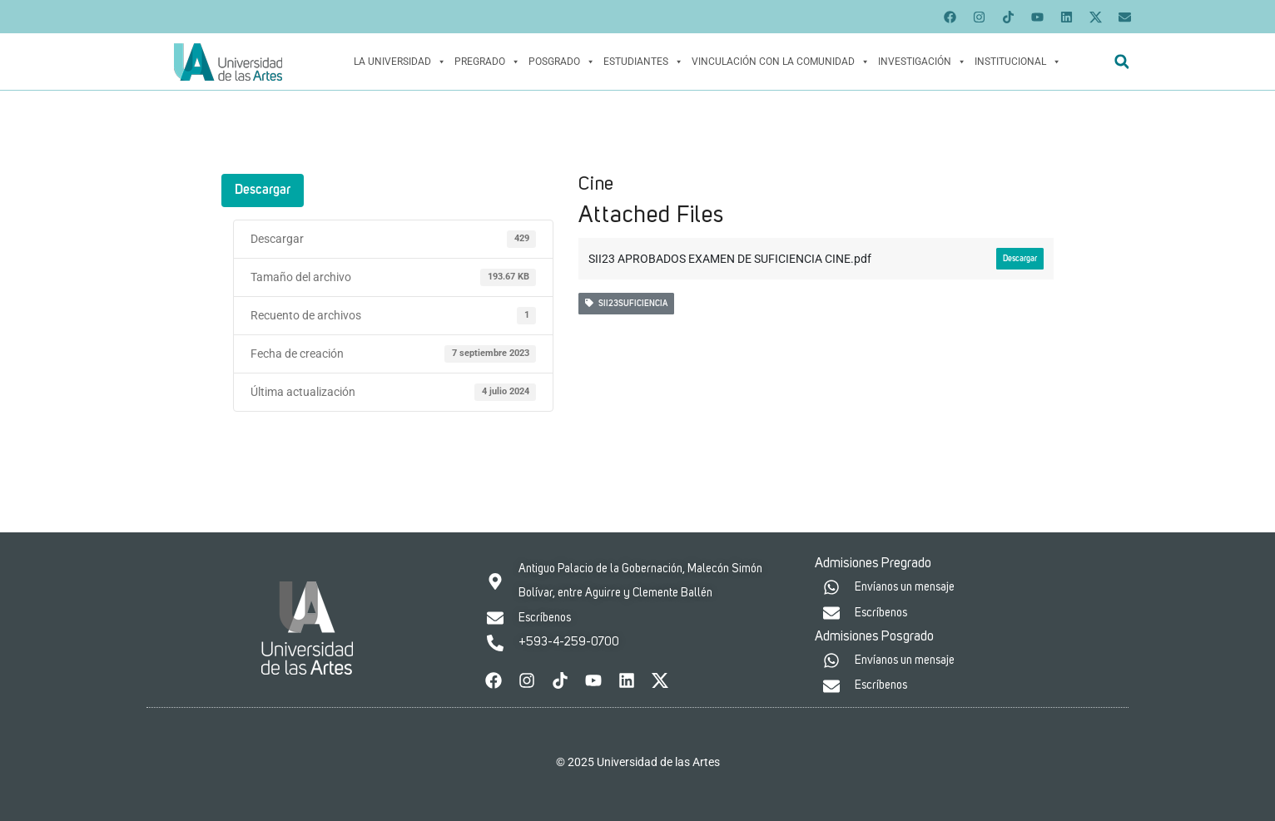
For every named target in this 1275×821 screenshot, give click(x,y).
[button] (1121, 62)
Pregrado (487, 61)
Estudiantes (643, 61)
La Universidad (400, 61)
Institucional (1018, 61)
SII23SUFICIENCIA (626, 303)
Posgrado (561, 61)
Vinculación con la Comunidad (781, 61)
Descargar (262, 190)
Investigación (922, 61)
